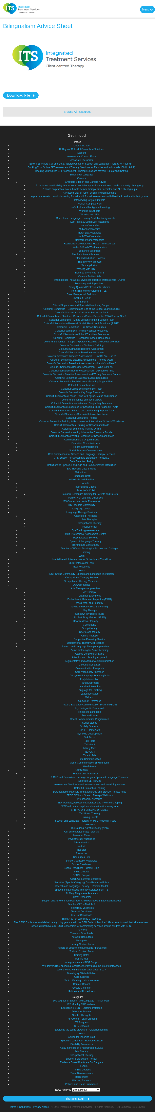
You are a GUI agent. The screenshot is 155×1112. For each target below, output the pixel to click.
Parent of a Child (86, 490)
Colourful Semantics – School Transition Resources (81, 334)
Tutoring (85, 552)
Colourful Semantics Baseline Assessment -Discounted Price (81, 370)
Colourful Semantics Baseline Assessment (81, 348)
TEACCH (90, 751)
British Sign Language (81, 174)
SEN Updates (81, 1026)
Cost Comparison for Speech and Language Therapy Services (81, 454)
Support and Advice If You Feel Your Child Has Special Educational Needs (81, 900)
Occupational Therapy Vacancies (81, 581)
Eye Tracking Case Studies (81, 468)
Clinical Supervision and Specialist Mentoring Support (81, 305)
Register (81, 849)
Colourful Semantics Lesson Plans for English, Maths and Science (81, 396)
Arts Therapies (90, 519)
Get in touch (81, 472)
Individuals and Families (81, 479)
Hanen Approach (90, 682)
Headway (89, 824)
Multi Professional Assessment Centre (85, 534)
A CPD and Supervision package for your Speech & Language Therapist (89, 777)
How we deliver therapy (85, 621)
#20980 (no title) (81, 145)
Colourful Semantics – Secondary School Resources (81, 338)
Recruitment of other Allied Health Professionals (89, 243)
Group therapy (89, 628)
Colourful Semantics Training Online (81, 428)
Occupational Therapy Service (81, 577)
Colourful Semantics (89, 664)
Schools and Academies (85, 773)
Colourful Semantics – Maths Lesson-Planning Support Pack (81, 319)
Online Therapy (89, 635)
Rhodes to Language (89, 711)
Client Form (81, 301)
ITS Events (82, 1066)
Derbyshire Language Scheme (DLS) (90, 675)
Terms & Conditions (81, 911)
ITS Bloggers (82, 1022)
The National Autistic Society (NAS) (90, 828)
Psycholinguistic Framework (90, 708)
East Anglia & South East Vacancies (89, 221)
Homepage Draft (81, 476)
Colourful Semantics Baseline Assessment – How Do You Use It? (82, 356)
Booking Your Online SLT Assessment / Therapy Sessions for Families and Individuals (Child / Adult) (81, 167)
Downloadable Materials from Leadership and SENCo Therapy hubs (89, 791)
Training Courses (81, 1069)
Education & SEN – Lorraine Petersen (81, 1008)
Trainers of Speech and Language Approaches (82, 947)
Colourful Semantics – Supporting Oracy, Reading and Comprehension (82, 341)
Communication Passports (89, 668)
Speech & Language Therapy (85, 541)
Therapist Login (75, 1098)
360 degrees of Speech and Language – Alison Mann (81, 1000)
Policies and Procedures (82, 991)
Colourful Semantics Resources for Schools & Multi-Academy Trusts (81, 407)
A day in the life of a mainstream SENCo (81, 1047)
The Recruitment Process (85, 254)
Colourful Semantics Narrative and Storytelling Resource (81, 403)
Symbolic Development (89, 733)
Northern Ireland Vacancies (89, 240)
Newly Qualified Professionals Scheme (89, 287)
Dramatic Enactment (90, 595)
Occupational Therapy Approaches (85, 643)
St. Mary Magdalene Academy (81, 893)
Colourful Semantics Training (81, 417)
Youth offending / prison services (81, 980)
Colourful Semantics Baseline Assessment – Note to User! (81, 359)
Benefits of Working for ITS (89, 272)
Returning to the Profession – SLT (90, 290)
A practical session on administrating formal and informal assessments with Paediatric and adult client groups (89, 196)
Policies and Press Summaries (81, 1084)
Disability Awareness (82, 1044)
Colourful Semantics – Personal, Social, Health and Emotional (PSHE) (81, 323)
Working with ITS (89, 214)
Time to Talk (89, 755)
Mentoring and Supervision (89, 283)
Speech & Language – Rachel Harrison (81, 1040)
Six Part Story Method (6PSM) (89, 617)
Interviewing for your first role (89, 200)
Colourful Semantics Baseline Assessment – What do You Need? (81, 363)
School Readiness (81, 864)
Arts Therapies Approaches (85, 588)
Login (81, 555)
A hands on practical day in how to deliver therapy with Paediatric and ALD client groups (89, 189)
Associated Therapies (85, 515)
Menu (147, 9)
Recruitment (81, 1076)
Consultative (89, 624)
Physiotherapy (89, 526)
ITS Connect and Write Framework (81, 501)
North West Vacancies (90, 236)
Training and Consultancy (85, 544)
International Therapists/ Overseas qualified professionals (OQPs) (89, 280)
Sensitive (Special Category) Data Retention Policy (81, 882)
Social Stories (89, 722)
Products (81, 846)
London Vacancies (90, 225)
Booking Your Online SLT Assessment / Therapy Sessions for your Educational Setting (81, 171)
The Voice (81, 929)
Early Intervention (89, 679)
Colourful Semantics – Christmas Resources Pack (81, 312)
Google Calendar (81, 987)
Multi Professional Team (81, 563)
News (81, 570)
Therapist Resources (81, 937)
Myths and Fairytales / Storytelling (89, 606)
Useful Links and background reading (90, 207)
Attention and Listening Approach (89, 657)
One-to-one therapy (89, 632)
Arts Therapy (81, 1051)
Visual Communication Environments (90, 762)
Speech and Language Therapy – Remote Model (81, 886)
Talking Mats (89, 748)
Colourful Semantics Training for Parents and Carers (89, 494)
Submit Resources (81, 897)
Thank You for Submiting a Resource (81, 918)
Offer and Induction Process (90, 258)
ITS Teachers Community (81, 505)
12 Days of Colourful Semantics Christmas (81, 149)
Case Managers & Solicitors (81, 294)
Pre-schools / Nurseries (89, 799)
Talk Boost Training (89, 813)
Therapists (81, 940)
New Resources (81, 566)
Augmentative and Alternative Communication (89, 661)
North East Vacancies (89, 232)
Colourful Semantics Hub (81, 385)
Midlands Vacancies (89, 229)
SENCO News (81, 871)
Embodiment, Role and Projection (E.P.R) (89, 599)
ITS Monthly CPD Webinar (81, 1004)
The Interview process (89, 261)
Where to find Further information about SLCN (81, 969)
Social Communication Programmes (89, 719)
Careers (81, 178)
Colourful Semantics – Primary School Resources (81, 330)
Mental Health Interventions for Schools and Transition (81, 559)
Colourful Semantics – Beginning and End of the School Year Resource (81, 309)
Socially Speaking (89, 726)
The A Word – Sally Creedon (81, 1018)
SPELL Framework (89, 730)
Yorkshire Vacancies (89, 250)
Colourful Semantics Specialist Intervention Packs (81, 414)
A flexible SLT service (89, 780)
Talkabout (89, 744)
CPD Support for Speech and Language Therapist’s (81, 457)
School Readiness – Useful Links (81, 868)
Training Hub (81, 958)
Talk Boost (89, 737)
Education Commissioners (86, 443)
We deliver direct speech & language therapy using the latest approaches (81, 966)
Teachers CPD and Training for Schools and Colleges (89, 548)
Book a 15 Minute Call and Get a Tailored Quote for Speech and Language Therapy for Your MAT (82, 163)
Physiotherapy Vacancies (81, 839)
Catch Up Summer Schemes (85, 878)
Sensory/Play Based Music (89, 613)
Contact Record (81, 984)
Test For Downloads (81, 915)
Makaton (89, 697)
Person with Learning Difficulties (85, 497)
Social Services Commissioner (85, 450)
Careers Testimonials (89, 276)
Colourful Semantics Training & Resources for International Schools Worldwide (81, 421)
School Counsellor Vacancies (81, 860)
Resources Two (81, 857)
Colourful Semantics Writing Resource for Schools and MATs (81, 436)
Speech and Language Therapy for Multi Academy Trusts (85, 820)
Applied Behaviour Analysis (89, 653)
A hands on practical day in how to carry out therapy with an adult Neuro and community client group (89, 185)
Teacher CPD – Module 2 (81, 904)
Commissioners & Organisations (81, 439)
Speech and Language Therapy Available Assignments (85, 218)
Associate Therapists (81, 160)
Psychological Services (85, 537)
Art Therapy (89, 592)
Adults (85, 483)
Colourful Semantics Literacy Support (81, 399)
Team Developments (82, 1073)
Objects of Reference (89, 701)
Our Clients (81, 770)
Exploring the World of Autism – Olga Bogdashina (81, 1029)
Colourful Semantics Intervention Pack (81, 388)
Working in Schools (89, 211)
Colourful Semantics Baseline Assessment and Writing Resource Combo (81, 374)
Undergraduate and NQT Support (81, 962)
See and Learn (90, 715)
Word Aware (89, 766)
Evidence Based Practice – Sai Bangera (81, 1062)
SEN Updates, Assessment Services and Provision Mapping (89, 802)
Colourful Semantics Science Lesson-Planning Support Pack (81, 410)
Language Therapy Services (81, 512)
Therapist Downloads (81, 933)
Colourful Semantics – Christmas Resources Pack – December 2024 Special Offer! (81, 316)
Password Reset (81, 835)
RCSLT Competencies (89, 203)
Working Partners (81, 1080)
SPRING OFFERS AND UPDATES (89, 809)
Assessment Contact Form (81, 156)
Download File (18, 95)
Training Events (89, 817)
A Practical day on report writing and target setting (89, 192)
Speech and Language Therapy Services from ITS (82, 889)
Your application (89, 265)
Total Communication (89, 759)
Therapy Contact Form (81, 944)
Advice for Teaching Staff (81, 1037)
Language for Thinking (90, 690)
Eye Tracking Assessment (85, 530)
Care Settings (81, 976)
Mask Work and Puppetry (89, 603)
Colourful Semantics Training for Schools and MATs (81, 425)
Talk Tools (89, 741)
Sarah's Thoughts (81, 1015)
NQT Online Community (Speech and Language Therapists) (81, 574)
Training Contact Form (82, 951)
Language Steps (89, 693)
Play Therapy (89, 610)
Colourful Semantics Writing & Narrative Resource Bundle (82, 432)
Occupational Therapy (89, 523)
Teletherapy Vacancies (82, 907)
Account (81, 152)
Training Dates (82, 955)
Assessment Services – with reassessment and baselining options (89, 784)
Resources (81, 853)
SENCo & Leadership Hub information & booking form (89, 806)
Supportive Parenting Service (89, 639)
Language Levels (81, 508)
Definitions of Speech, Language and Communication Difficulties (81, 465)
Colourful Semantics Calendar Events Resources (81, 378)
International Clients (85, 486)
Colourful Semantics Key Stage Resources (81, 392)
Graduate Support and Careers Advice (85, 181)
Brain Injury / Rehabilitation (81, 973)
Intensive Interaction (89, 686)
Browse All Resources (77, 111)
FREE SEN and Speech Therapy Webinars (89, 795)
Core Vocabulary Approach (89, 672)
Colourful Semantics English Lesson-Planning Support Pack (81, 381)
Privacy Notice (81, 842)
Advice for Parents (81, 1011)
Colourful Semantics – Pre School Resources (81, 327)
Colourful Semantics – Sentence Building (81, 345)
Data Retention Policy (81, 461)
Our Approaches (81, 584)
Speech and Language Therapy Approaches (85, 646)
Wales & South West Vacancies (89, 247)
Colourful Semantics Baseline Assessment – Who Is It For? (81, 367)
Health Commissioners (85, 446)
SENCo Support (81, 875)
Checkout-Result (82, 298)
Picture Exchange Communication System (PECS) (89, 704)
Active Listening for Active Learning (90, 650)
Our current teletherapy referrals (81, 831)
